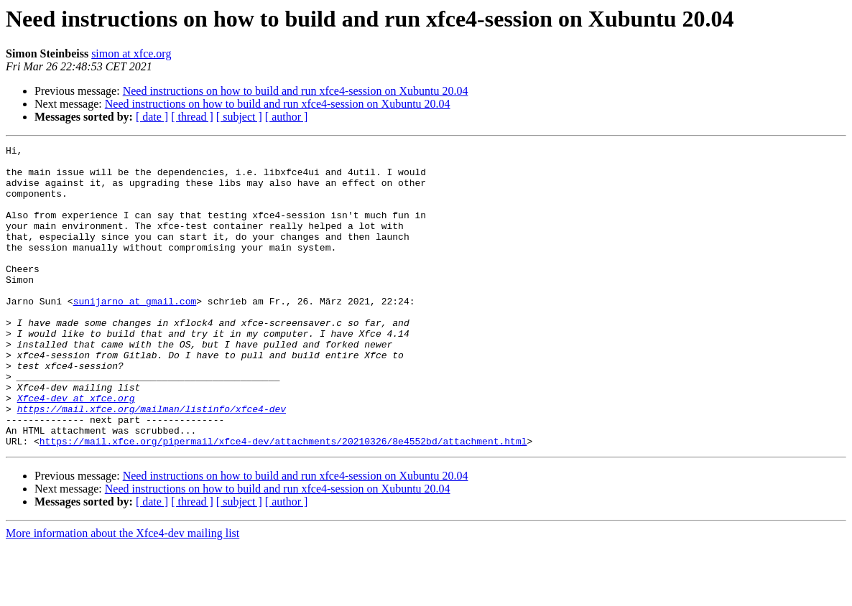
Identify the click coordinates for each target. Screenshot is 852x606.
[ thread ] (192, 117)
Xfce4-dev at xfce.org (76, 449)
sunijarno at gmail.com (135, 333)
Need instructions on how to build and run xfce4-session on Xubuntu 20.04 (295, 91)
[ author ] (286, 117)
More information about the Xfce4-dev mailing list (122, 593)
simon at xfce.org (131, 53)
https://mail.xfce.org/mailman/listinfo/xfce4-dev (151, 462)
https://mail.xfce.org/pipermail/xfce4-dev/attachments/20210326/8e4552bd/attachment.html (283, 501)
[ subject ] (239, 117)
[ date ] (152, 117)
